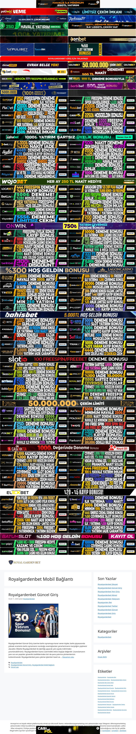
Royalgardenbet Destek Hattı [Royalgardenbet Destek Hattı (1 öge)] (105, 685)
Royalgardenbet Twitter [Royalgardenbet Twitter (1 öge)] (119, 704)
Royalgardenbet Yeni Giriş (109, 591)
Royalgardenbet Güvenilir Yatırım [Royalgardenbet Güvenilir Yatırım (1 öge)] (106, 696)
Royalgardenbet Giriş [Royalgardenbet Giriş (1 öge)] (120, 688)
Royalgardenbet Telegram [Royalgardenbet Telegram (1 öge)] (105, 704)
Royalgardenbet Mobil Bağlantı (43, 665)
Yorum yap (15, 667)
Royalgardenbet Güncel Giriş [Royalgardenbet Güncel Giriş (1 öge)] (118, 691)
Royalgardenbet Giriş (107, 613)
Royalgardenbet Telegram (109, 599)
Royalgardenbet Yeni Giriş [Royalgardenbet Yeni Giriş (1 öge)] (120, 710)
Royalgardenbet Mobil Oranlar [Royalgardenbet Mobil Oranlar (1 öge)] (106, 701)
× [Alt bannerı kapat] (97, 728)
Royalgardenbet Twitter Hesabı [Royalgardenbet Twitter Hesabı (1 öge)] (106, 707)
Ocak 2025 (102, 657)
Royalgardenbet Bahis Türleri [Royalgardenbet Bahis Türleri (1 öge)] (118, 680)
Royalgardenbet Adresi (107, 595)
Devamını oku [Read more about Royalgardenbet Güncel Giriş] (68, 657)
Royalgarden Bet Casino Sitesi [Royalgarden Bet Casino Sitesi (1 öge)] (106, 682)
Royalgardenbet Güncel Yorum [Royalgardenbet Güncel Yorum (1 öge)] (106, 693)
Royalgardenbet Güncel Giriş (33, 594)
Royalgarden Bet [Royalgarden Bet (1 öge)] (111, 677)
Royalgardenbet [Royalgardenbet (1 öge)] (102, 677)
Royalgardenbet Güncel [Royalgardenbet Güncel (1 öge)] (104, 691)
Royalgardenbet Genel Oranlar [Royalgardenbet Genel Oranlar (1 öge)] (106, 688)
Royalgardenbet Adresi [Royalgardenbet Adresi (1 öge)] (104, 680)
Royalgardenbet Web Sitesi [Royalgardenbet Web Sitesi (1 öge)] (105, 710)
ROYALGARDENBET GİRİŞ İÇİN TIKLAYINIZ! (68, 58)
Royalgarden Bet (105, 602)
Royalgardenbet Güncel (108, 609)
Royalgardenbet (16, 663)
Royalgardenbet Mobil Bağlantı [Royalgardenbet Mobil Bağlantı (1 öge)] (106, 699)
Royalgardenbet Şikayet (108, 584)
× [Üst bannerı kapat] (97, 2)
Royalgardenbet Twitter (108, 606)
